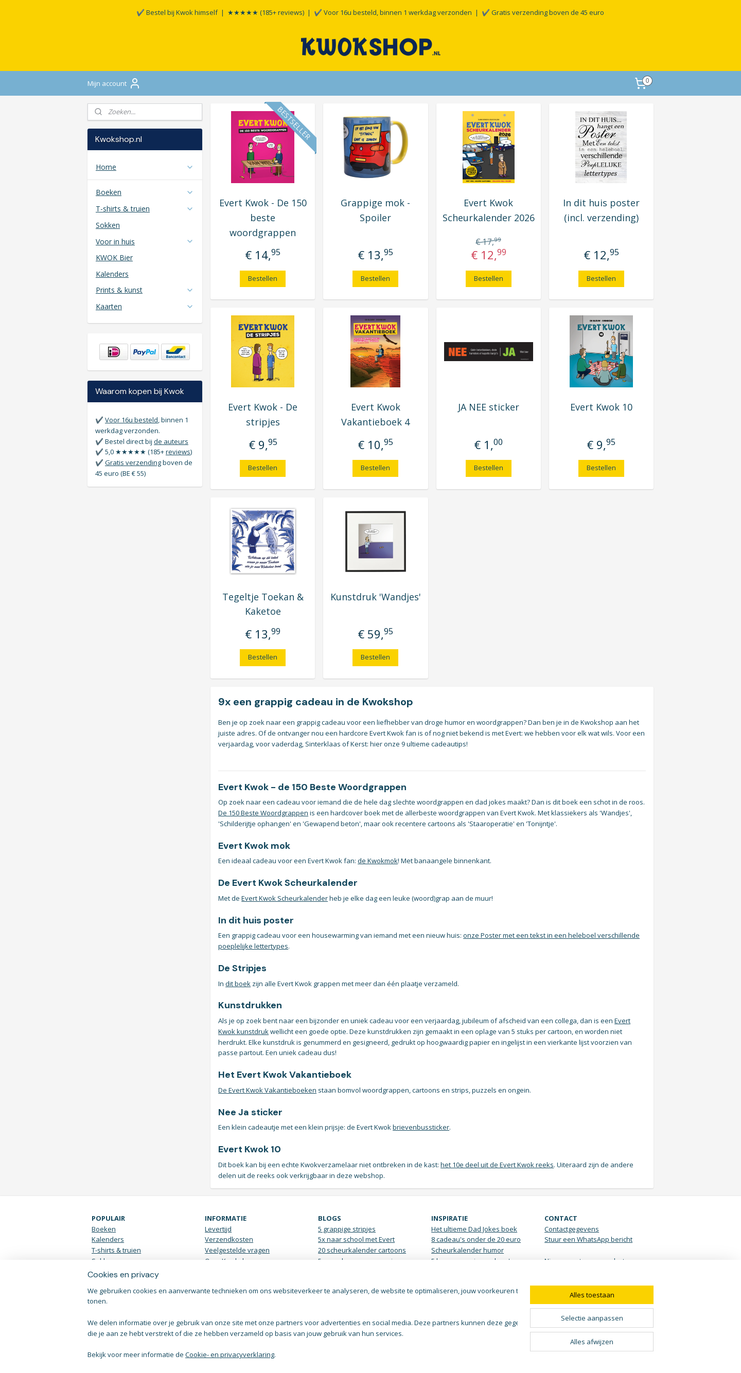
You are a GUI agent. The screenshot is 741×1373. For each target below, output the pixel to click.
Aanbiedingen (113, 1314)
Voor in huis (145, 241)
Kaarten (145, 306)
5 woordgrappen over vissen (363, 1260)
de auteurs (171, 441)
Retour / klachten (231, 1292)
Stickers (104, 1292)
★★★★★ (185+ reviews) (265, 12)
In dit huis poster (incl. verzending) (601, 210)
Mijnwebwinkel (481, 1354)
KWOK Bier (114, 257)
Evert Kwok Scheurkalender (284, 898)
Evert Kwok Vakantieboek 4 (375, 414)
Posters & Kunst (117, 1271)
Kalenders (112, 274)
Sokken (108, 225)
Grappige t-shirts (457, 1282)
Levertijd (218, 1229)
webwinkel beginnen (391, 1354)
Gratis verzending (133, 462)
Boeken (145, 192)
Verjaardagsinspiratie (465, 1292)
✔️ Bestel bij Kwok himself (177, 12)
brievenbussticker (421, 1127)
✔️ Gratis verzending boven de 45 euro (543, 12)
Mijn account (114, 83)
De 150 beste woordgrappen (362, 1271)
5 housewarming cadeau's (472, 1260)
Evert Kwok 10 (601, 407)
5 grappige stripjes (347, 1229)
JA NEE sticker (488, 407)
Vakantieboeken (118, 1303)
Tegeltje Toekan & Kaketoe (263, 604)
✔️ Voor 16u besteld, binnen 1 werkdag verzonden (393, 12)
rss (352, 1354)
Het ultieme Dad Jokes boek (474, 1229)
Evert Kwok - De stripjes (262, 414)
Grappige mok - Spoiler (375, 210)
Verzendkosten (229, 1239)
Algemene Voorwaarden (243, 1303)
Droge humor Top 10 (463, 1303)
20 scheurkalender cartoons (362, 1250)
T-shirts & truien (145, 208)
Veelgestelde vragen (237, 1250)
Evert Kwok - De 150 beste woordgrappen (263, 218)
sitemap (330, 1354)
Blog (211, 1271)
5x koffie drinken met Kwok (360, 1292)
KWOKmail (621, 1282)
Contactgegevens (571, 1229)
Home (145, 167)
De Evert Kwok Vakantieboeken (267, 1090)
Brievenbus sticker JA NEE (470, 1271)
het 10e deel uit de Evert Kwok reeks (497, 1164)
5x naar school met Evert (356, 1239)
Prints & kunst (145, 290)
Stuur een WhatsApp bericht (588, 1239)
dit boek (238, 983)
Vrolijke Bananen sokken (470, 1314)
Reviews (218, 1282)
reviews (178, 451)
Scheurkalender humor (467, 1250)
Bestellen (262, 278)
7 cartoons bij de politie (354, 1282)
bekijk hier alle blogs (358, 1314)
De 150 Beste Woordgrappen (263, 812)
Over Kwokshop (230, 1260)
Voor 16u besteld (131, 419)
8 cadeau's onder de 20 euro (476, 1239)
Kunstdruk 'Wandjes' (375, 597)
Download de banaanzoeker (363, 1303)
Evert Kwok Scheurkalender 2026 (489, 210)
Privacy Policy (226, 1314)
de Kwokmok (378, 860)
